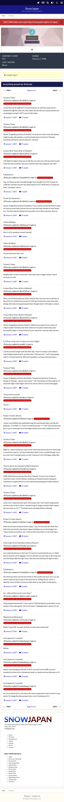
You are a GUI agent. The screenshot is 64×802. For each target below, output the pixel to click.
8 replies (23, 236)
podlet (22, 344)
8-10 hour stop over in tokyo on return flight (21, 341)
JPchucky (7, 100)
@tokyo (23, 397)
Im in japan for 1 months (13, 638)
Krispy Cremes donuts (12, 415)
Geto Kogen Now (14, 763)
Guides (11, 741)
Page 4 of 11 (32, 90)
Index (10, 757)
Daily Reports (13, 739)
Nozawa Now (13, 775)
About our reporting (15, 759)
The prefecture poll (11, 394)
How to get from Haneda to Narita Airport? (21, 466)
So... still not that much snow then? (17, 593)
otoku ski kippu (9, 222)
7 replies (23, 631)
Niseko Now (12, 773)
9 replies (23, 610)
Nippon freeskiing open (13, 617)
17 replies (23, 117)
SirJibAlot (24, 100)
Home (10, 735)
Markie (23, 418)
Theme (27, 796)
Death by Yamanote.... (12, 198)
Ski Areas (11, 737)
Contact (11, 747)
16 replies (23, 486)
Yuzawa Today (9, 97)
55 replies (23, 168)
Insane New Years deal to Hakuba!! (17, 151)
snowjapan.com (9, 728)
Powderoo (24, 469)
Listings (11, 743)
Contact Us (36, 796)
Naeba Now (12, 771)
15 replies (23, 215)
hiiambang (24, 641)
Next (55, 90)
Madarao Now (13, 767)
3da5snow (24, 225)
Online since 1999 (9, 726)
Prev (8, 90)
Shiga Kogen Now (14, 777)
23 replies (23, 361)
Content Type (11, 75)
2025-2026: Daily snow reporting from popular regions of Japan (30, 22)
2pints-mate (25, 596)
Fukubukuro (8, 174)
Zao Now (11, 781)
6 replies (23, 192)
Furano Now (12, 761)
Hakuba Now (13, 765)
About (11, 745)
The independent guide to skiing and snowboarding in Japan (22, 724)
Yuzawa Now (12, 779)
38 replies (23, 433)
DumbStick (24, 177)
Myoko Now (12, 769)
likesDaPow (25, 153)
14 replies (23, 652)
